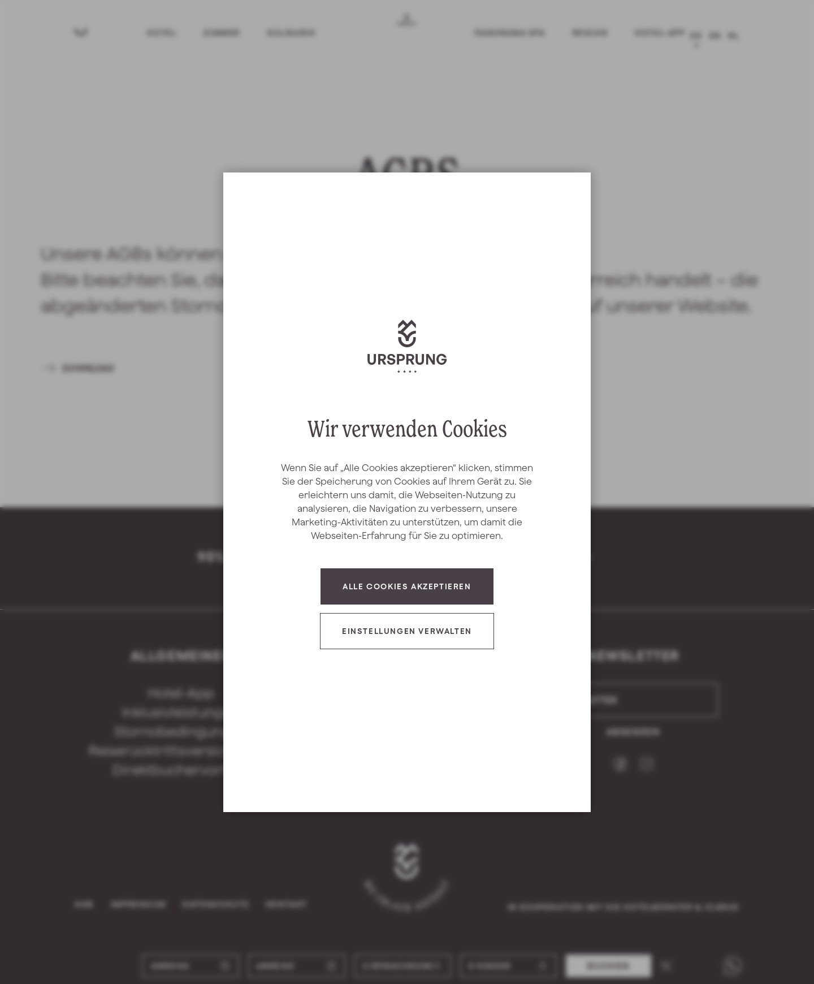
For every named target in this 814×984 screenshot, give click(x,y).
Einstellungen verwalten (407, 631)
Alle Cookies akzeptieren (407, 586)
